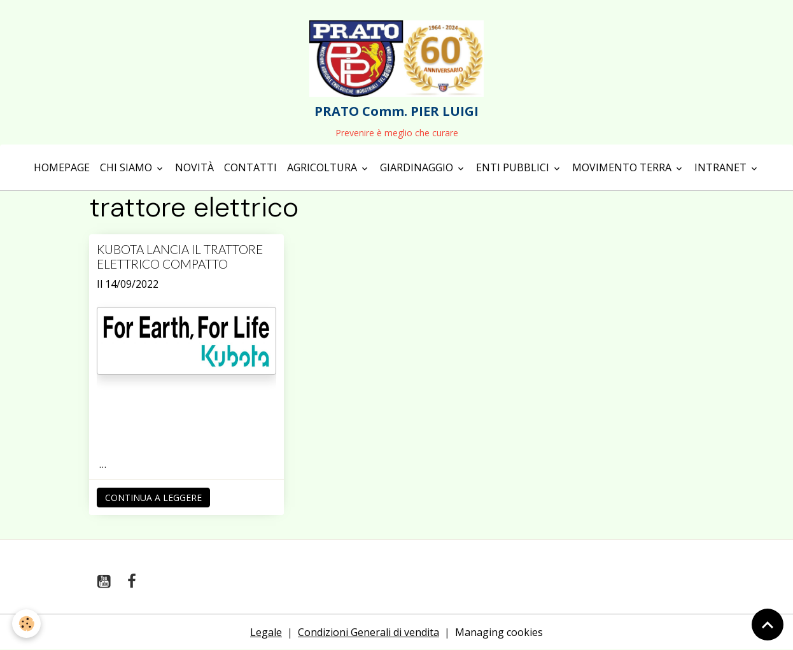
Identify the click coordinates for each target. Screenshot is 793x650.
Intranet (721, 167)
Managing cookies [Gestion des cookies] (499, 632)
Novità (194, 167)
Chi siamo (127, 167)
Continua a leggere (153, 497)
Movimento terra (623, 167)
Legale (266, 632)
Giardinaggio (418, 167)
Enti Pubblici (514, 167)
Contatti (250, 167)
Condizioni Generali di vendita (368, 632)
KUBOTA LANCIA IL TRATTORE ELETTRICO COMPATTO (180, 256)
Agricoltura (323, 167)
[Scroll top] (767, 624)
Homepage (62, 167)
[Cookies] (27, 623)
